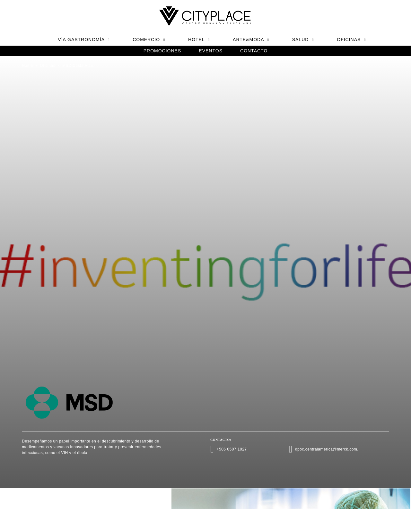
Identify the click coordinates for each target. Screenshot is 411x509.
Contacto (253, 50)
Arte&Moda (251, 39)
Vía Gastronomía (83, 39)
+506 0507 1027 (231, 449)
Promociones (162, 50)
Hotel (199, 39)
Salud (303, 39)
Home (27, 65)
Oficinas (351, 39)
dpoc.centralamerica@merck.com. (326, 449)
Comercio (149, 39)
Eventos (211, 50)
